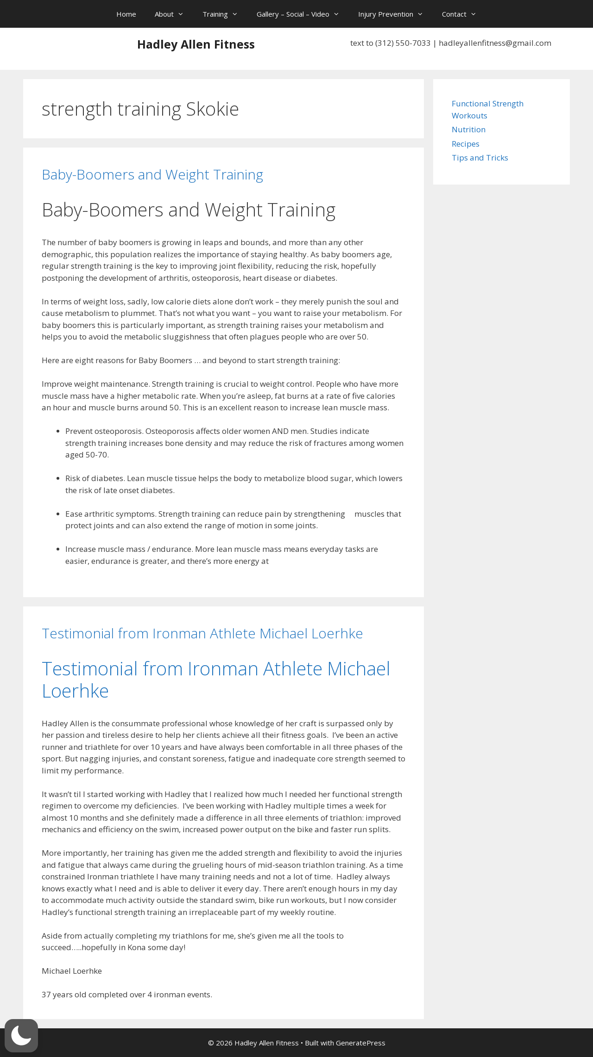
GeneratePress (360, 1042)
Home (126, 14)
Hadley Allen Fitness (196, 44)
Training (224, 14)
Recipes (465, 143)
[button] (21, 1035)
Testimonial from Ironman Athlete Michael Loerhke (202, 633)
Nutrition (469, 129)
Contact (464, 14)
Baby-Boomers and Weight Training (152, 174)
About (174, 14)
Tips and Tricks (480, 157)
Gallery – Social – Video (303, 14)
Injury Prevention (395, 14)
